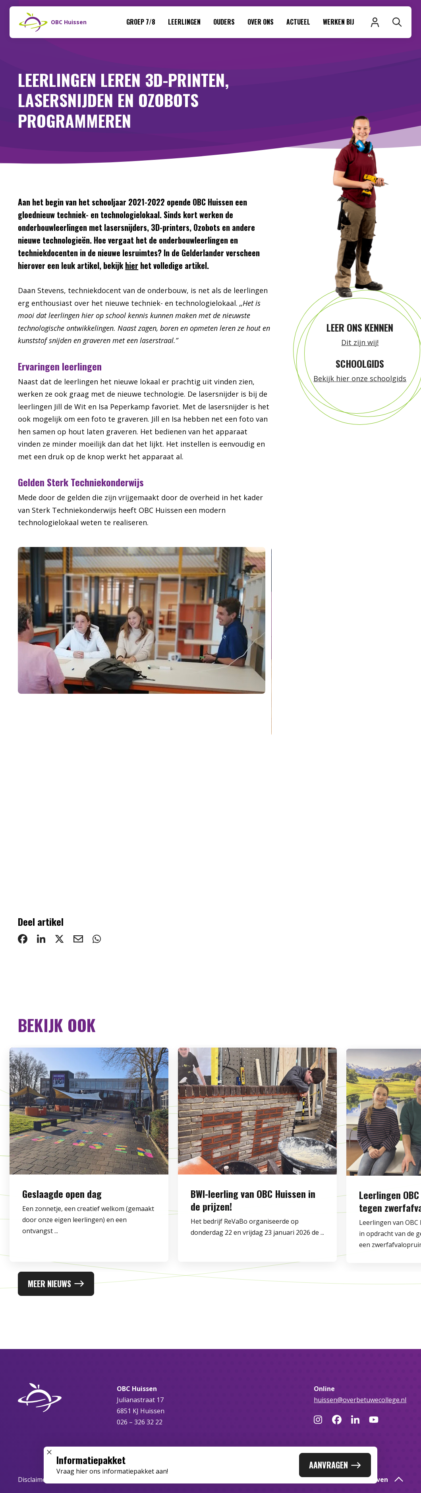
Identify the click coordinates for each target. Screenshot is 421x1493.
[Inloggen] (375, 22)
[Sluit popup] (49, 1452)
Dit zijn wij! (360, 342)
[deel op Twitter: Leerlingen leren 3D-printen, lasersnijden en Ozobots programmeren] (59, 939)
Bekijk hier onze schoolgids (359, 378)
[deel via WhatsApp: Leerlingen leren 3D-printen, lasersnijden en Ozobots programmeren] (97, 939)
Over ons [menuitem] (260, 22)
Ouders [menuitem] (224, 22)
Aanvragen (335, 1465)
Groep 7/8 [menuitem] (140, 22)
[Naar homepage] (53, 22)
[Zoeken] (397, 22)
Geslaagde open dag (62, 1216)
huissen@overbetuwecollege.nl (360, 1399)
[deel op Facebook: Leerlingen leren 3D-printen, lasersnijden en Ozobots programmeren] (22, 939)
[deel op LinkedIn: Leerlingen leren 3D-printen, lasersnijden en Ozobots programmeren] (41, 939)
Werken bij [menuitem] (338, 22)
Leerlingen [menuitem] (184, 22)
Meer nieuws (56, 1284)
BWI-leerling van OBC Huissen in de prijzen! (253, 1222)
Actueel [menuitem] (298, 22)
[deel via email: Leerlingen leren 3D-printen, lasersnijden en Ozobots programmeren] (78, 939)
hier (131, 265)
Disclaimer (33, 1479)
